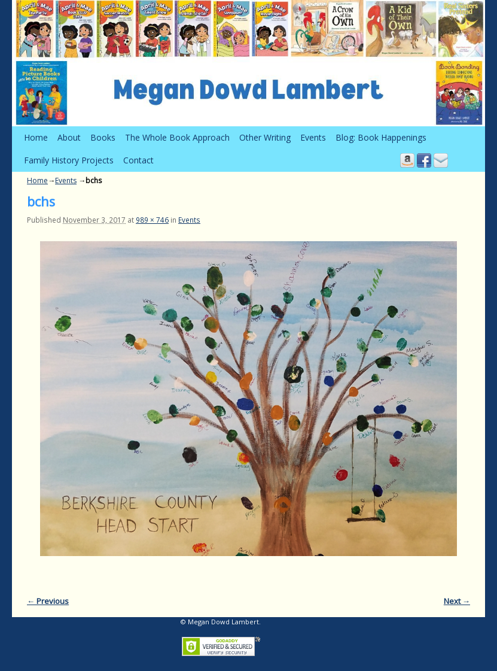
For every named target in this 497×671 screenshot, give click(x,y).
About (69, 137)
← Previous (48, 601)
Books (102, 137)
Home (36, 137)
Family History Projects (69, 160)
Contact (138, 160)
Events (313, 137)
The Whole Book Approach (177, 137)
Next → (457, 601)
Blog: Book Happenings (381, 137)
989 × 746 (152, 219)
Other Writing (265, 137)
